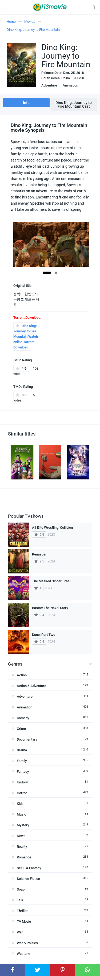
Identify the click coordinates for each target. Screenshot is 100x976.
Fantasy (23, 771)
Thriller (22, 911)
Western (23, 954)
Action (22, 675)
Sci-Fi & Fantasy (29, 868)
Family (22, 761)
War (20, 932)
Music (21, 814)
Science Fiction (28, 879)
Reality (22, 846)
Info (26, 102)
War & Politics (27, 943)
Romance (24, 857)
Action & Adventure (31, 686)
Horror (22, 793)
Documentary (27, 739)
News (21, 836)
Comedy (23, 718)
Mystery (23, 825)
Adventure (49, 85)
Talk (20, 900)
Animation (70, 85)
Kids (20, 804)
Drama (22, 750)
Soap (21, 889)
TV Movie (24, 921)
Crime (21, 729)
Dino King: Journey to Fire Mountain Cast (73, 104)
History (22, 782)
